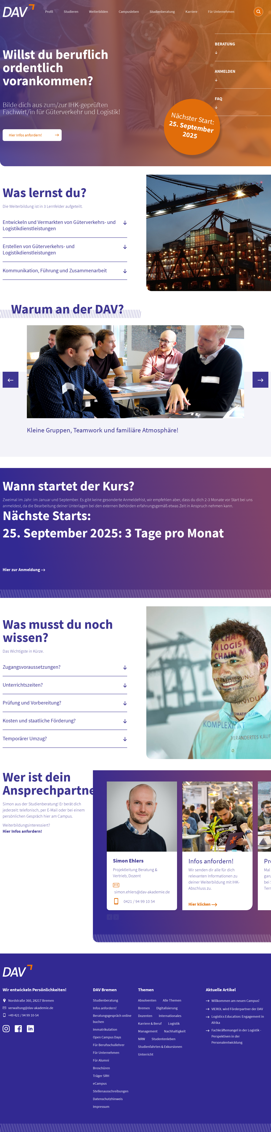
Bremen (144, 1008)
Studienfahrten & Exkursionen (160, 1046)
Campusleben (129, 11)
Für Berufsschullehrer (109, 1045)
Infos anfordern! (105, 1008)
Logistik (174, 1023)
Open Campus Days (107, 1037)
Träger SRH (101, 1075)
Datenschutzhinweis (108, 1099)
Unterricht (145, 1054)
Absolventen (147, 1000)
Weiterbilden (98, 11)
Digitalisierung (167, 1008)
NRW (141, 1039)
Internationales (170, 1015)
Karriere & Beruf (150, 1023)
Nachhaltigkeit (175, 1031)
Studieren (71, 11)
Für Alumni (101, 1060)
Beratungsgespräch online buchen (112, 1018)
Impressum (101, 1106)
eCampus (100, 1083)
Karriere (191, 11)
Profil (49, 11)
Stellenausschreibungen (110, 1091)
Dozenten (145, 1015)
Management (148, 1031)
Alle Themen (172, 1000)
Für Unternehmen (221, 11)
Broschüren (101, 1068)
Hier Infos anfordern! (22, 831)
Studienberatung (162, 11)
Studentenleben (163, 1039)
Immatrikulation (105, 1029)
